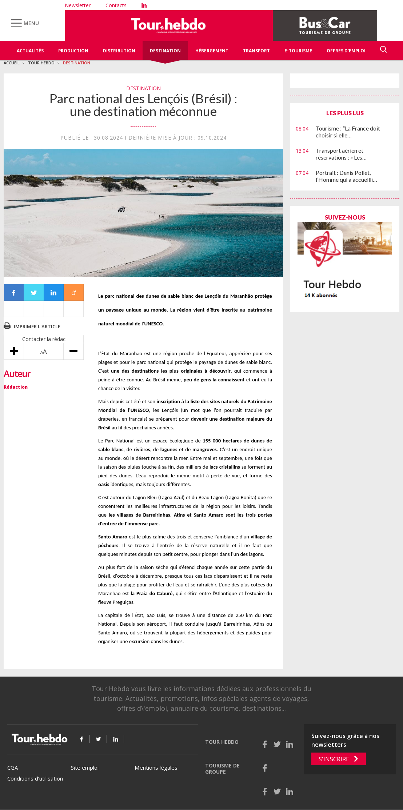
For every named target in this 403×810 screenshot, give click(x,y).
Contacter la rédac (43, 339)
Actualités (30, 51)
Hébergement (211, 51)
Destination (165, 51)
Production (73, 51)
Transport (256, 51)
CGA (12, 767)
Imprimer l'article (37, 326)
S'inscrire (334, 759)
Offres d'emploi (346, 51)
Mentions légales (156, 767)
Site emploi (85, 767)
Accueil (12, 62)
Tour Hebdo (41, 62)
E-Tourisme (298, 51)
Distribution (119, 51)
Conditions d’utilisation (35, 778)
